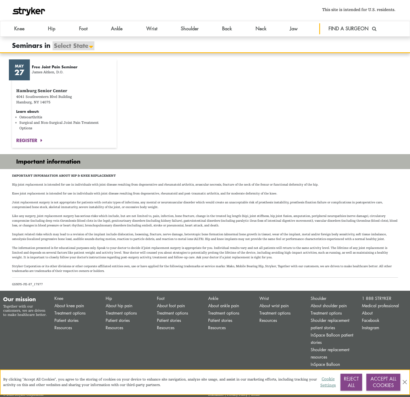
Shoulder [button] (189, 28)
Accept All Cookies (383, 382)
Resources (63, 328)
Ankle (213, 298)
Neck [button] (260, 28)
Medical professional (380, 306)
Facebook (370, 320)
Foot (160, 298)
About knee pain (69, 306)
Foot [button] (83, 28)
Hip (109, 298)
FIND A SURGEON (352, 28)
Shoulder (318, 298)
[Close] (404, 382)
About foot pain (171, 306)
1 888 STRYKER (376, 298)
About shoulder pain (329, 306)
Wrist (264, 298)
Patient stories (66, 320)
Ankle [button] (116, 28)
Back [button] (227, 28)
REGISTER (27, 140)
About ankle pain (223, 306)
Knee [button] (19, 28)
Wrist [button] (151, 28)
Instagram (370, 328)
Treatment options (70, 313)
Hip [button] (51, 28)
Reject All (351, 382)
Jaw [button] (294, 28)
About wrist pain (274, 306)
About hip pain (119, 306)
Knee (58, 298)
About (367, 313)
